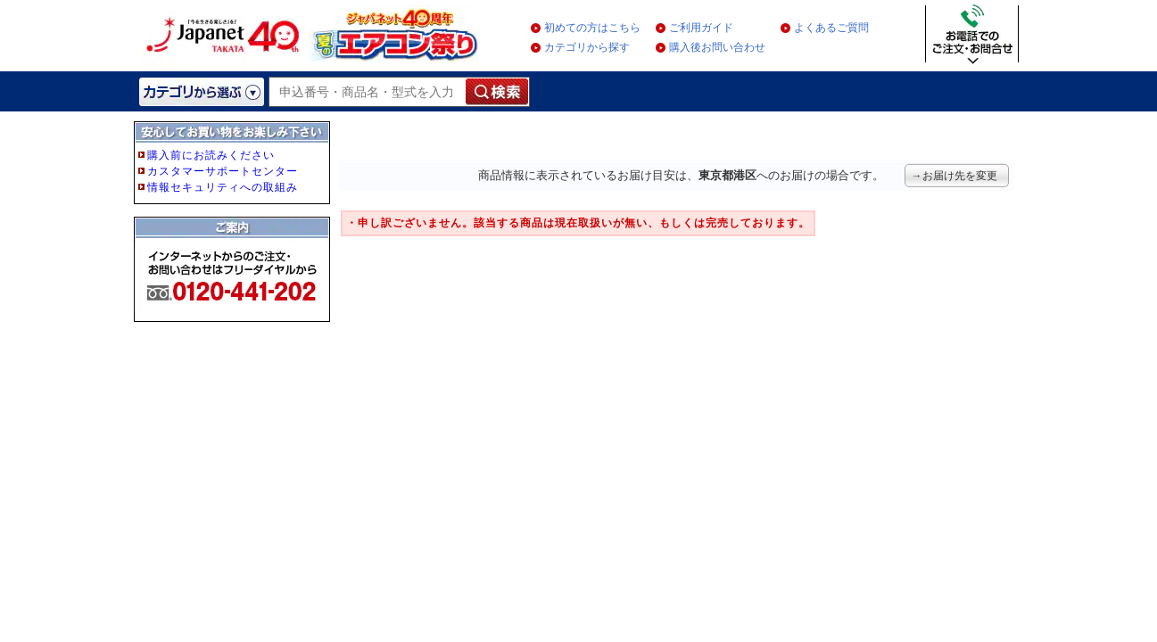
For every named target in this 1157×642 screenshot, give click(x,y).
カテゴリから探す (587, 47)
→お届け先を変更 (954, 175)
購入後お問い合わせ (717, 47)
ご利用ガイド (701, 27)
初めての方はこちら (592, 27)
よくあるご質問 (831, 27)
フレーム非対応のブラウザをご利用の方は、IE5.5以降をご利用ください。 (234, 251)
